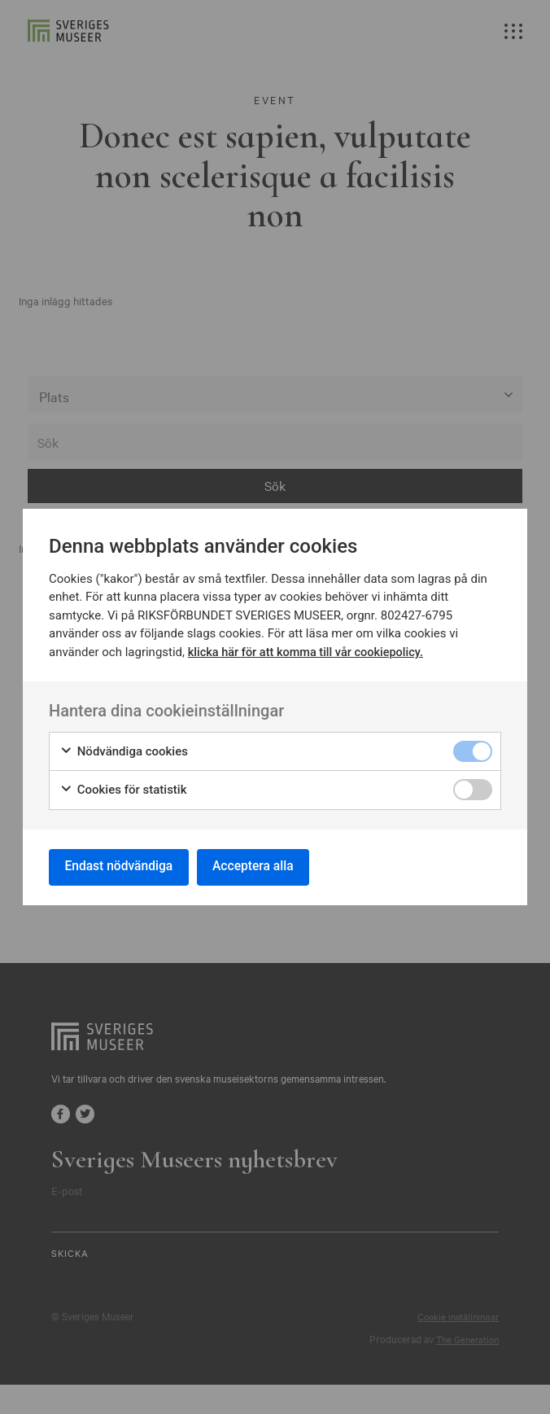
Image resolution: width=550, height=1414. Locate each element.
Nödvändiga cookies (123, 750)
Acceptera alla (260, 866)
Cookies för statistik (123, 788)
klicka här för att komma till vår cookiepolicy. (309, 650)
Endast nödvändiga (121, 866)
